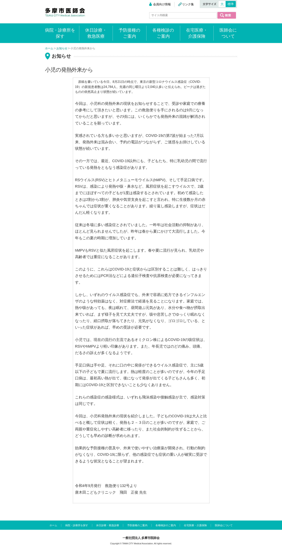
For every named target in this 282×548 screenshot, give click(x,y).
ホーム (53, 525)
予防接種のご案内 (129, 33)
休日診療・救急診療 (107, 525)
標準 (231, 4)
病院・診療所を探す (76, 525)
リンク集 (188, 4)
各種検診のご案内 (163, 33)
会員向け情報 (162, 4)
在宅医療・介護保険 (197, 33)
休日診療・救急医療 (96, 33)
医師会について (228, 33)
